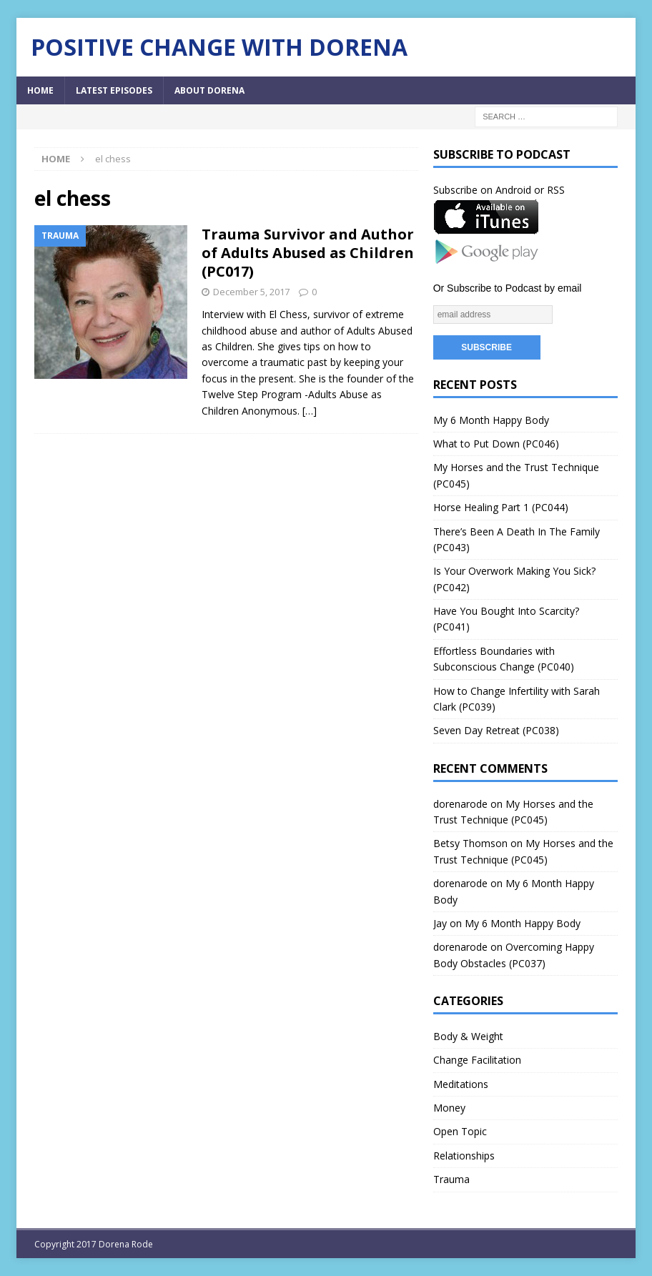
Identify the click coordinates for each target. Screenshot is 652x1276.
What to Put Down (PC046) (496, 443)
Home (40, 90)
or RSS (549, 190)
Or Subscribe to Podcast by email (507, 288)
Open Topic (460, 1131)
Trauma (451, 1179)
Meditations (460, 1084)
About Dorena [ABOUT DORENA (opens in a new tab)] (209, 90)
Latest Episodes (114, 90)
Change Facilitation (477, 1060)
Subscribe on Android (482, 190)
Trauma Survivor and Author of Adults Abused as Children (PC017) (308, 252)
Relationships (464, 1155)
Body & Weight (468, 1036)
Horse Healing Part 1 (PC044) (500, 507)
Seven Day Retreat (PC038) (496, 730)
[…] (309, 410)
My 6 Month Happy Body (491, 420)
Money (449, 1107)
